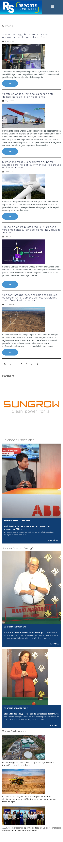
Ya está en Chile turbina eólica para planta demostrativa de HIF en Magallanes (28, 95)
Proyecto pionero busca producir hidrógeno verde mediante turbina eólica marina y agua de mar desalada (31, 230)
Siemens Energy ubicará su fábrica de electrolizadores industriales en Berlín (25, 36)
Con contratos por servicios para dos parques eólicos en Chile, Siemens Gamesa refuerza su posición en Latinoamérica (29, 298)
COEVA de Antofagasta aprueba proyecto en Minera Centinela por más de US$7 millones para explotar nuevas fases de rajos (29, 799)
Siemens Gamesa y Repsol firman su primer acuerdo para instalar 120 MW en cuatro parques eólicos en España (31, 165)
